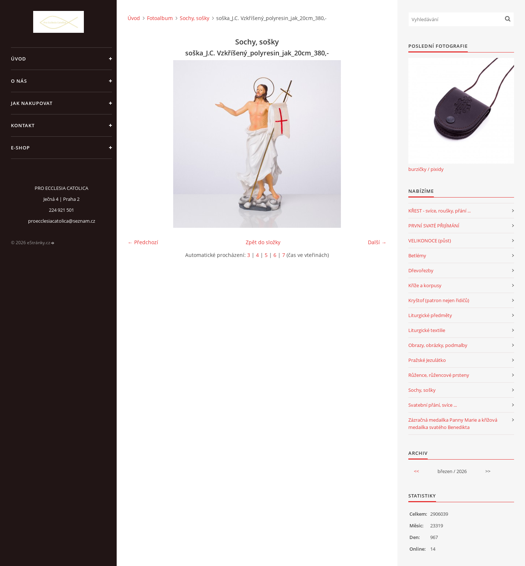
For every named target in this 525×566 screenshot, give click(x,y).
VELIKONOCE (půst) (429, 240)
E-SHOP (20, 147)
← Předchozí (143, 242)
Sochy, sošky (194, 18)
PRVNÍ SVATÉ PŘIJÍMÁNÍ (433, 225)
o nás (19, 81)
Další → (377, 242)
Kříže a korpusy (425, 285)
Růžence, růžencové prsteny (438, 375)
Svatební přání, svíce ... (432, 405)
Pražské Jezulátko (427, 360)
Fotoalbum (160, 18)
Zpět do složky (263, 242)
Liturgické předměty (430, 315)
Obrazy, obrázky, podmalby (437, 345)
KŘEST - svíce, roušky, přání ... (439, 210)
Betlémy (417, 255)
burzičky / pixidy (426, 169)
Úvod (18, 58)
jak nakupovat (31, 103)
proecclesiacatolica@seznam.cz (61, 221)
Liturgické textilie (426, 330)
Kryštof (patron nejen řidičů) (438, 300)
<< (416, 471)
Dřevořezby (420, 270)
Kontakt (23, 125)
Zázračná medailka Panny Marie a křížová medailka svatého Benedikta (452, 423)
